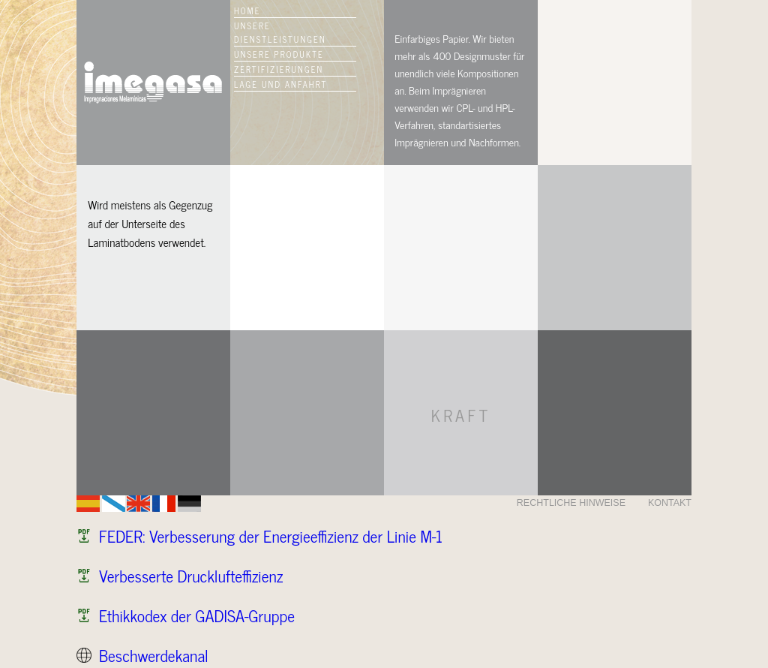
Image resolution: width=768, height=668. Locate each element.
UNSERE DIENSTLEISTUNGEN (280, 32)
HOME (247, 10)
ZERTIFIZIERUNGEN (278, 69)
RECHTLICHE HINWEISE (571, 503)
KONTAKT (670, 503)
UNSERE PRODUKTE (279, 54)
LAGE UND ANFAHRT (280, 84)
